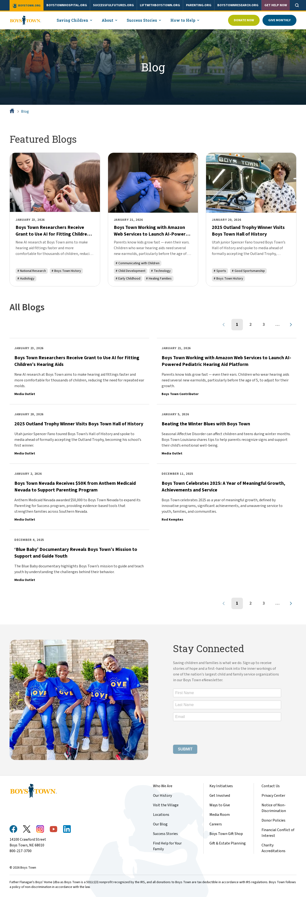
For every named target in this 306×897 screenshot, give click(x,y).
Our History (162, 795)
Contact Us (271, 786)
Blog (25, 111)
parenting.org (198, 5)
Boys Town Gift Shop (226, 833)
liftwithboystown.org (160, 5)
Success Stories (165, 833)
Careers (215, 824)
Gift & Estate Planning (227, 843)
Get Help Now (275, 5)
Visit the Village (166, 805)
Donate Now (244, 20)
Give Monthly (279, 20)
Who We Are (162, 786)
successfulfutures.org (113, 5)
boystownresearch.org (237, 5)
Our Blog (160, 824)
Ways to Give (219, 805)
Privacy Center (273, 795)
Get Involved (219, 795)
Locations (161, 814)
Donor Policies (273, 820)
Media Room (219, 814)
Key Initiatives (221, 786)
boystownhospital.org (66, 5)
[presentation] (209, 733)
